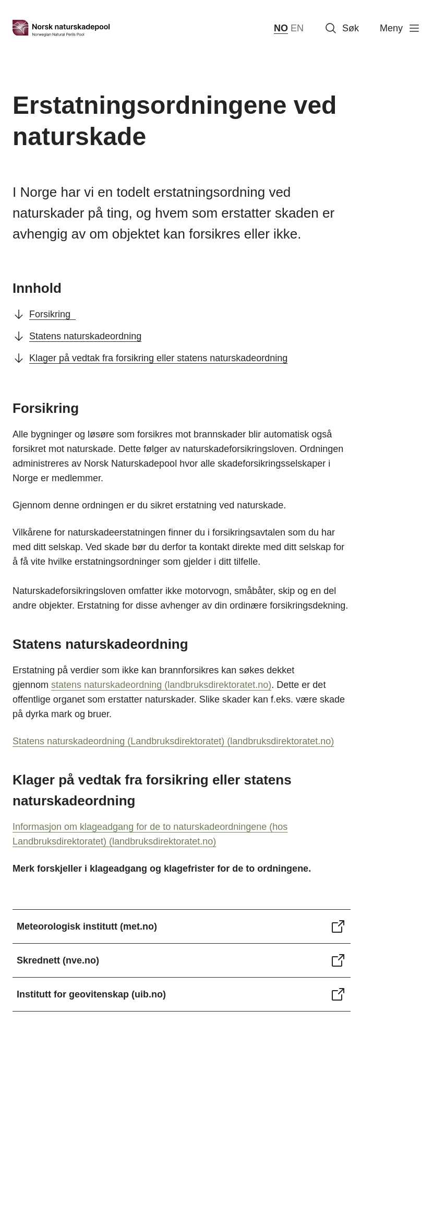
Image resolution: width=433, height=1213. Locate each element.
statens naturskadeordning (161, 685)
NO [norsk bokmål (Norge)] (281, 28)
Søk (341, 28)
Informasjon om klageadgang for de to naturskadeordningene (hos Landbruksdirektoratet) (150, 834)
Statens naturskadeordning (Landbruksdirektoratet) (173, 741)
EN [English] (297, 28)
